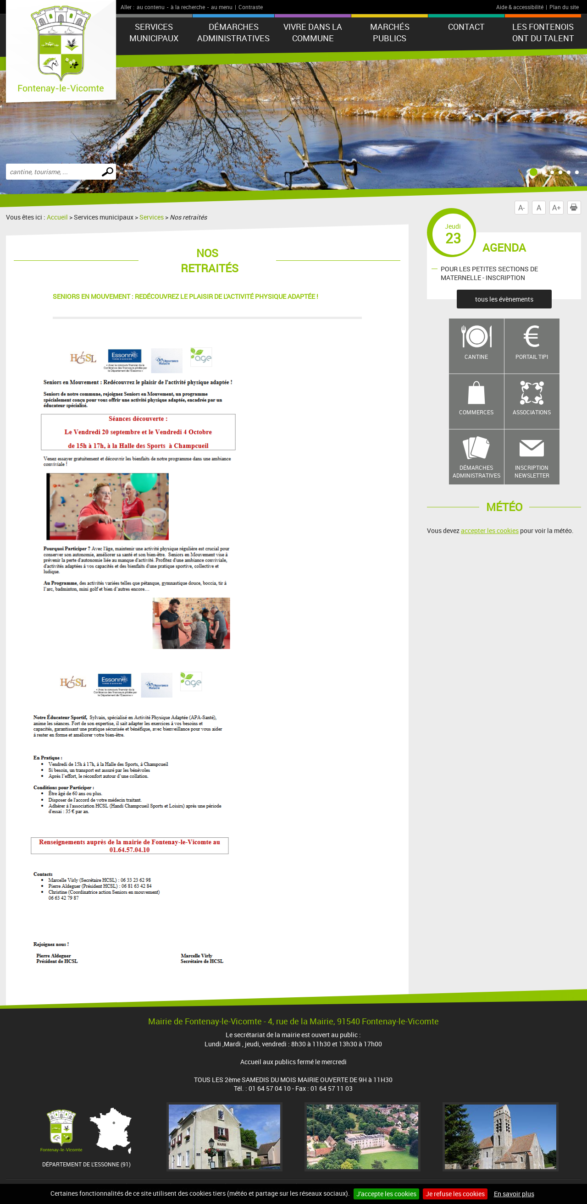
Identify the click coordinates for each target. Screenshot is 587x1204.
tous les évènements (504, 299)
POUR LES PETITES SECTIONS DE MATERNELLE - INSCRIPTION (489, 273)
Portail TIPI (531, 356)
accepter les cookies (490, 530)
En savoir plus (514, 1193)
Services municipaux (153, 32)
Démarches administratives (233, 32)
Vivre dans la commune (312, 32)
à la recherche (188, 7)
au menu (222, 7)
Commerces (476, 412)
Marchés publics (390, 32)
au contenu (151, 7)
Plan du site (564, 7)
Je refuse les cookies (455, 1193)
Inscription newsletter (532, 471)
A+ (556, 208)
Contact (466, 26)
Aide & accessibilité (519, 7)
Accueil (57, 217)
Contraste (250, 7)
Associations (532, 412)
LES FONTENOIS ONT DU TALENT (543, 32)
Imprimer (575, 208)
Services (151, 217)
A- (521, 208)
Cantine (476, 356)
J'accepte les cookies (386, 1193)
